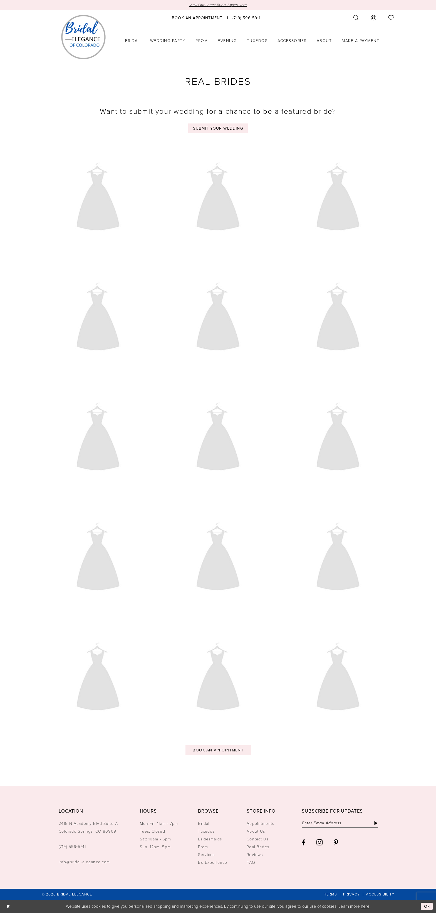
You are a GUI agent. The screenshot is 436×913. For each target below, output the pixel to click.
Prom (203, 847)
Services (206, 855)
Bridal (203, 824)
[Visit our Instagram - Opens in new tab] (319, 842)
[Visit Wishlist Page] (391, 18)
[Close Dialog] (8, 906)
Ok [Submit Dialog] (427, 906)
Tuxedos (206, 831)
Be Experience (212, 862)
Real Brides (258, 847)
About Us (256, 831)
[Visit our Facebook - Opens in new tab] (303, 842)
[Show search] (356, 17)
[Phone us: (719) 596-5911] (246, 17)
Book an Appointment (218, 750)
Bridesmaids (210, 839)
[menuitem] (197, 17)
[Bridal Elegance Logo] (83, 37)
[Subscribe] (375, 823)
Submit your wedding (218, 128)
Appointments (260, 824)
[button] (373, 17)
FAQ (251, 862)
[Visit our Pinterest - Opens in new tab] (336, 842)
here (365, 906)
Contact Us (257, 839)
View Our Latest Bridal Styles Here (218, 5)
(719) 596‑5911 (72, 847)
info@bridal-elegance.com (84, 862)
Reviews (255, 855)
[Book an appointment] (197, 17)
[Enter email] (340, 823)
